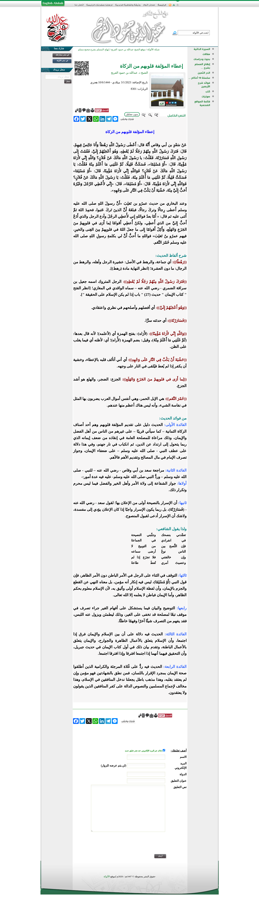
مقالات (206, 54)
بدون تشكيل (132, 114)
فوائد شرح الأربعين (204, 85)
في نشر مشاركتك (62, 55)
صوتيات (206, 96)
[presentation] (159, 845)
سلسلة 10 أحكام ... (199, 78)
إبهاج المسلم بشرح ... (202, 66)
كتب (207, 91)
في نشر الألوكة (62, 61)
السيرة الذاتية (202, 49)
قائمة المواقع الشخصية (202, 103)
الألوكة (107, 876)
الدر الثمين (204, 73)
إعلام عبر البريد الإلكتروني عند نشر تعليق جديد (144, 751)
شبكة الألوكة (153, 49)
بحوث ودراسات (202, 59)
